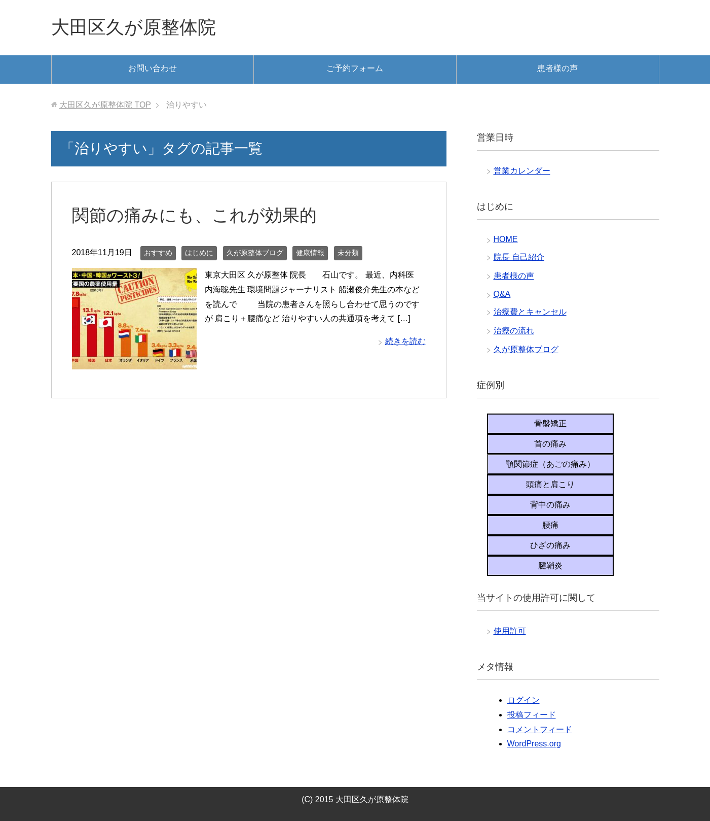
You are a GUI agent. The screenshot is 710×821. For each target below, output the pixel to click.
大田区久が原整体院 (133, 27)
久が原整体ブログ (255, 253)
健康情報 (310, 253)
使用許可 (510, 631)
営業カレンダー (522, 170)
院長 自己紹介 (519, 257)
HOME (506, 239)
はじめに (199, 253)
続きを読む (405, 341)
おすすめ (158, 253)
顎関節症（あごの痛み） (550, 464)
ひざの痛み (550, 545)
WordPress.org (534, 743)
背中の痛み (550, 504)
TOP (105, 104)
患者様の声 (557, 68)
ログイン (523, 700)
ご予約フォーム (354, 68)
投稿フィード (531, 714)
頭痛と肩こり (550, 484)
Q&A (502, 294)
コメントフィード (539, 729)
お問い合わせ (152, 68)
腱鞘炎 (550, 565)
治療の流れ (514, 330)
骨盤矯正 (550, 423)
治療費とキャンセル (530, 311)
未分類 (348, 253)
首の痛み (550, 443)
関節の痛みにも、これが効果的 (194, 215)
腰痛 (550, 525)
